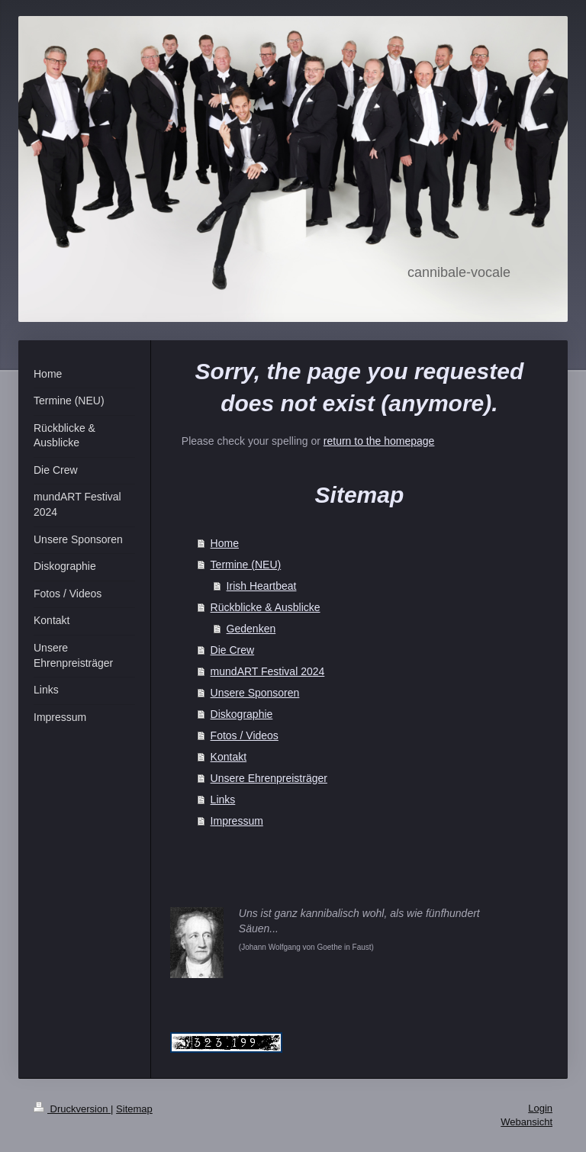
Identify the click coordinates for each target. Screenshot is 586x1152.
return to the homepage (379, 441)
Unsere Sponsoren (255, 693)
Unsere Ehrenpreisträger (269, 778)
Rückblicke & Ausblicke (265, 607)
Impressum (237, 821)
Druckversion (72, 1109)
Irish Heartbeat (262, 586)
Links (223, 799)
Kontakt (228, 757)
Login (540, 1108)
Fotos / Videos (245, 735)
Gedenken (251, 629)
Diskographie (242, 714)
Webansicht (526, 1122)
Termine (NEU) (246, 564)
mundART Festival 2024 (268, 671)
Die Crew (233, 650)
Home (225, 543)
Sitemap (134, 1109)
